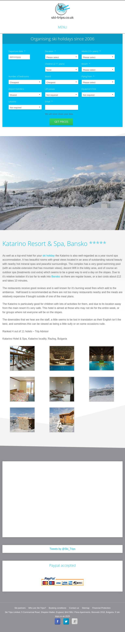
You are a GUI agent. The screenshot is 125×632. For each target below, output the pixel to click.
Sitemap (86, 607)
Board (48, 76)
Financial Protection (101, 607)
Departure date (16, 51)
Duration (50, 51)
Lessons (12, 101)
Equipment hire (89, 89)
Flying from (88, 76)
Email (49, 101)
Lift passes (50, 89)
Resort (86, 63)
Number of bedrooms (18, 76)
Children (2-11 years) (54, 63)
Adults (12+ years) (91, 51)
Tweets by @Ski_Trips (63, 548)
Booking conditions (57, 607)
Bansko (55, 276)
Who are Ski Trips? (37, 607)
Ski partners (20, 607)
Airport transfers (16, 89)
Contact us (74, 607)
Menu (62, 27)
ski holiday (48, 255)
